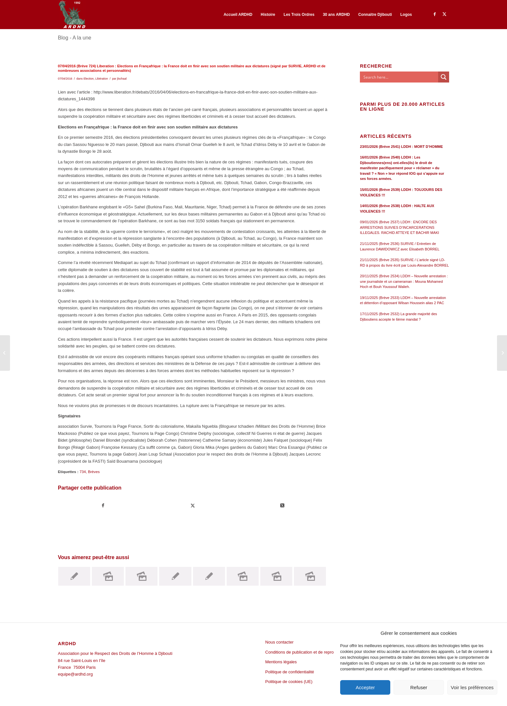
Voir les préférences (472, 687)
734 (83, 471)
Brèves (94, 471)
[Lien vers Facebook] (434, 14)
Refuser (418, 687)
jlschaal (122, 78)
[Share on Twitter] (282, 505)
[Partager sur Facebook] (103, 505)
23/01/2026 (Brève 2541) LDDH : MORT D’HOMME (401, 147)
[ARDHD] (72, 14)
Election (88, 78)
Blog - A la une (74, 37)
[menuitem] (237, 14)
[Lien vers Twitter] (444, 14)
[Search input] (399, 77)
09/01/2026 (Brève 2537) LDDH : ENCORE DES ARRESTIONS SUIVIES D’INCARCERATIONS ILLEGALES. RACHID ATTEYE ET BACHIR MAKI (399, 227)
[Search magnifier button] (443, 77)
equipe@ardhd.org (75, 674)
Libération (101, 78)
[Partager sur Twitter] (192, 505)
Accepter (365, 687)
